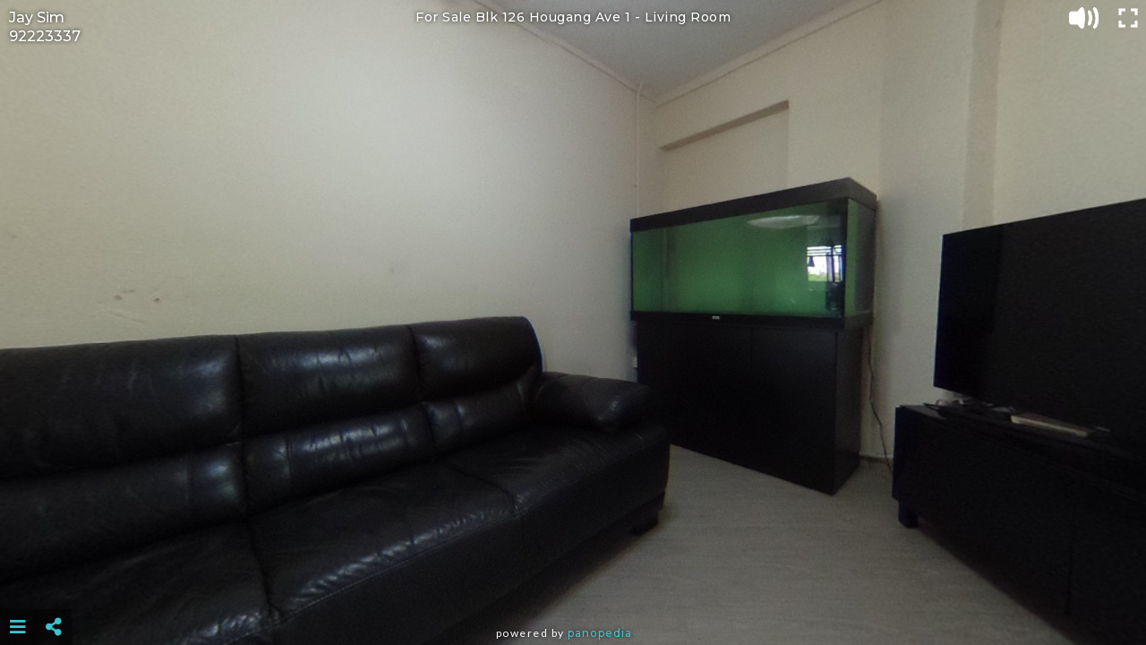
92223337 (45, 36)
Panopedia (600, 633)
